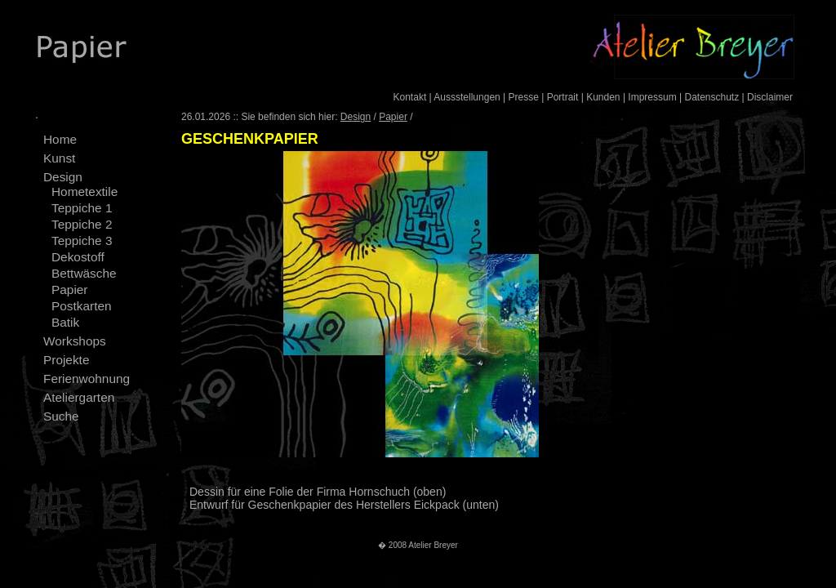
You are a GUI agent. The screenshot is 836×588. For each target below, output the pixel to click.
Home (60, 139)
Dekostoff (77, 257)
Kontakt (410, 97)
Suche (61, 416)
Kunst (59, 158)
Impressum (652, 97)
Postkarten (81, 306)
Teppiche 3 (81, 240)
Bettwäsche (84, 273)
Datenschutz (711, 97)
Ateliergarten (78, 397)
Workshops (74, 341)
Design (62, 177)
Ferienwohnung (86, 378)
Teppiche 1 (81, 208)
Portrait (563, 97)
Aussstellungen (467, 97)
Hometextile (84, 191)
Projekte (66, 360)
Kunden (603, 97)
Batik (65, 322)
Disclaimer (770, 97)
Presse (524, 97)
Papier (69, 289)
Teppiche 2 (81, 224)
